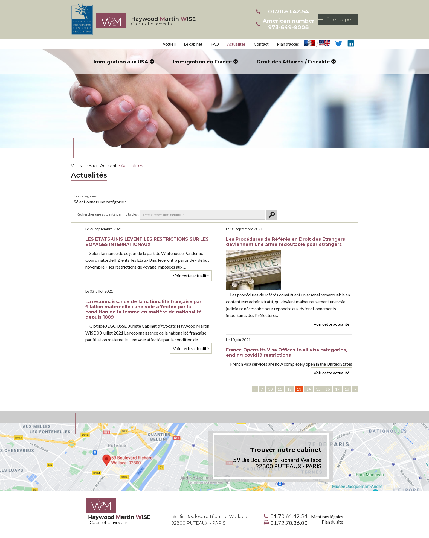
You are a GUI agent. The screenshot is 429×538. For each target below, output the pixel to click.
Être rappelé (340, 19)
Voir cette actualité (191, 275)
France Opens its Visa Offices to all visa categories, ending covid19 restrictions (286, 352)
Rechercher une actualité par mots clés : (108, 214)
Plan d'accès (288, 44)
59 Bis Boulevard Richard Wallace (209, 520)
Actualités (236, 44)
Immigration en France (202, 62)
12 (289, 389)
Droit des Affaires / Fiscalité (293, 62)
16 (328, 389)
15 (318, 389)
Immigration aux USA (121, 62)
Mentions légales (327, 516)
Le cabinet (193, 44)
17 (337, 389)
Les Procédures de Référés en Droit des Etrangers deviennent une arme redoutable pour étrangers (285, 242)
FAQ (215, 44)
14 (308, 389)
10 (270, 389)
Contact (261, 44)
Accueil (169, 44)
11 (280, 389)
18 (347, 389)
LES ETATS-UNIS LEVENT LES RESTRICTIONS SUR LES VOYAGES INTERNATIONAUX (147, 242)
